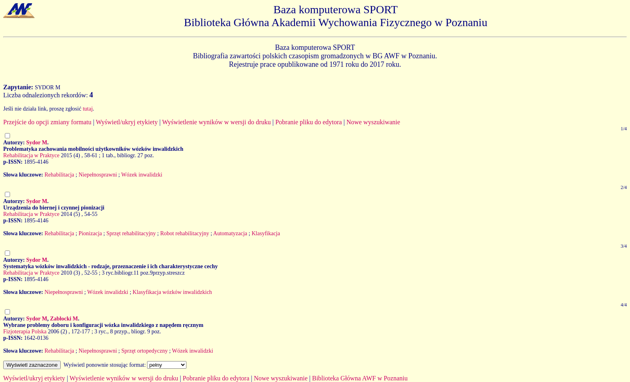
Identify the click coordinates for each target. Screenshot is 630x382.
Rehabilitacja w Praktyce (31, 155)
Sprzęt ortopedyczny (144, 351)
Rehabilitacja (59, 175)
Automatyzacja (230, 233)
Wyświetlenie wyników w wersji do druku (216, 122)
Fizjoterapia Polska (25, 332)
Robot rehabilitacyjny (184, 233)
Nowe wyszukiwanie (373, 122)
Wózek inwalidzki (141, 175)
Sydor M (36, 143)
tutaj (88, 109)
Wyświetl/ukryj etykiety (127, 122)
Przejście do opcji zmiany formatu (47, 122)
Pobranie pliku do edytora (308, 122)
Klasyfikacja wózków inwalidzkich (172, 292)
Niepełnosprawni (97, 175)
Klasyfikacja (266, 233)
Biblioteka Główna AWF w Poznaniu (360, 378)
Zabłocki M (64, 319)
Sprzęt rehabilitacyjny (131, 233)
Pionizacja (90, 233)
